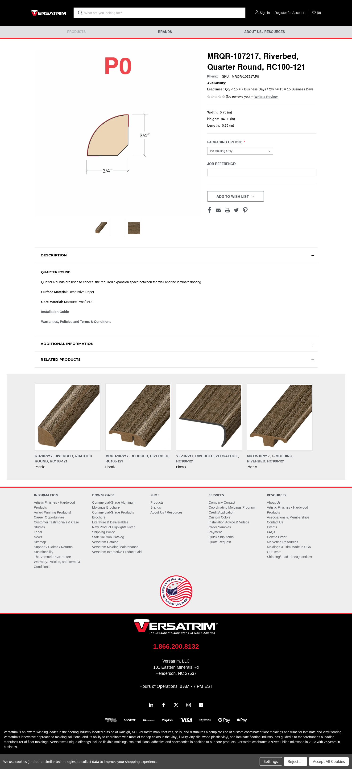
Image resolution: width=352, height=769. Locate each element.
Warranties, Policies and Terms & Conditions (76, 322)
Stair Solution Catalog (108, 537)
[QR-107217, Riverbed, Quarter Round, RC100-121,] (67, 417)
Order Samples (220, 527)
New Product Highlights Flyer (113, 527)
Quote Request (220, 542)
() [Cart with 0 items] (316, 12)
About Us (274, 502)
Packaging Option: (225, 142)
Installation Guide (55, 312)
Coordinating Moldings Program (232, 507)
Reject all (295, 761)
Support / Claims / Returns (53, 547)
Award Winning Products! (52, 512)
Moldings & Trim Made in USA (289, 547)
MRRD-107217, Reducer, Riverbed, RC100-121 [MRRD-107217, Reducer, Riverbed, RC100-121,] (137, 458)
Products (76, 31)
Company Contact (222, 502)
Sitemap (40, 542)
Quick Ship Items (221, 537)
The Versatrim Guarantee (52, 557)
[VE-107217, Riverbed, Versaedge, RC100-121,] (209, 417)
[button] (264, 97)
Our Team (274, 552)
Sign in (265, 13)
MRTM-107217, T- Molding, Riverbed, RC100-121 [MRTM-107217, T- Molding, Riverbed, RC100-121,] (270, 458)
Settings (271, 761)
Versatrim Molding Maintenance (115, 547)
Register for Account (289, 13)
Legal (38, 532)
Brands (165, 31)
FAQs (271, 532)
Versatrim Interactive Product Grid (117, 552)
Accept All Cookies (329, 761)
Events (272, 527)
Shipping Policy (103, 532)
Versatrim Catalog (105, 542)
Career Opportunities (49, 517)
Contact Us (275, 522)
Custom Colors (220, 517)
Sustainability (44, 552)
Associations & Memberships (288, 517)
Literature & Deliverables (110, 522)
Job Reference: (222, 163)
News (38, 537)
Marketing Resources (282, 542)
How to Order (276, 537)
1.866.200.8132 (176, 646)
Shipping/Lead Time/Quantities (289, 557)
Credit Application (221, 512)
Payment (215, 532)
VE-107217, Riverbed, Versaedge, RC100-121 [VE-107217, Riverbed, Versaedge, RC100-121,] (207, 458)
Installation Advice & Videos (229, 522)
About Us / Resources (264, 31)
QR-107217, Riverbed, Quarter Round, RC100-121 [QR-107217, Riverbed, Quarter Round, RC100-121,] (63, 458)
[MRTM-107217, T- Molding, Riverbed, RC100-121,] (280, 417)
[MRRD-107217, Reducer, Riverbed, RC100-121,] (138, 417)
